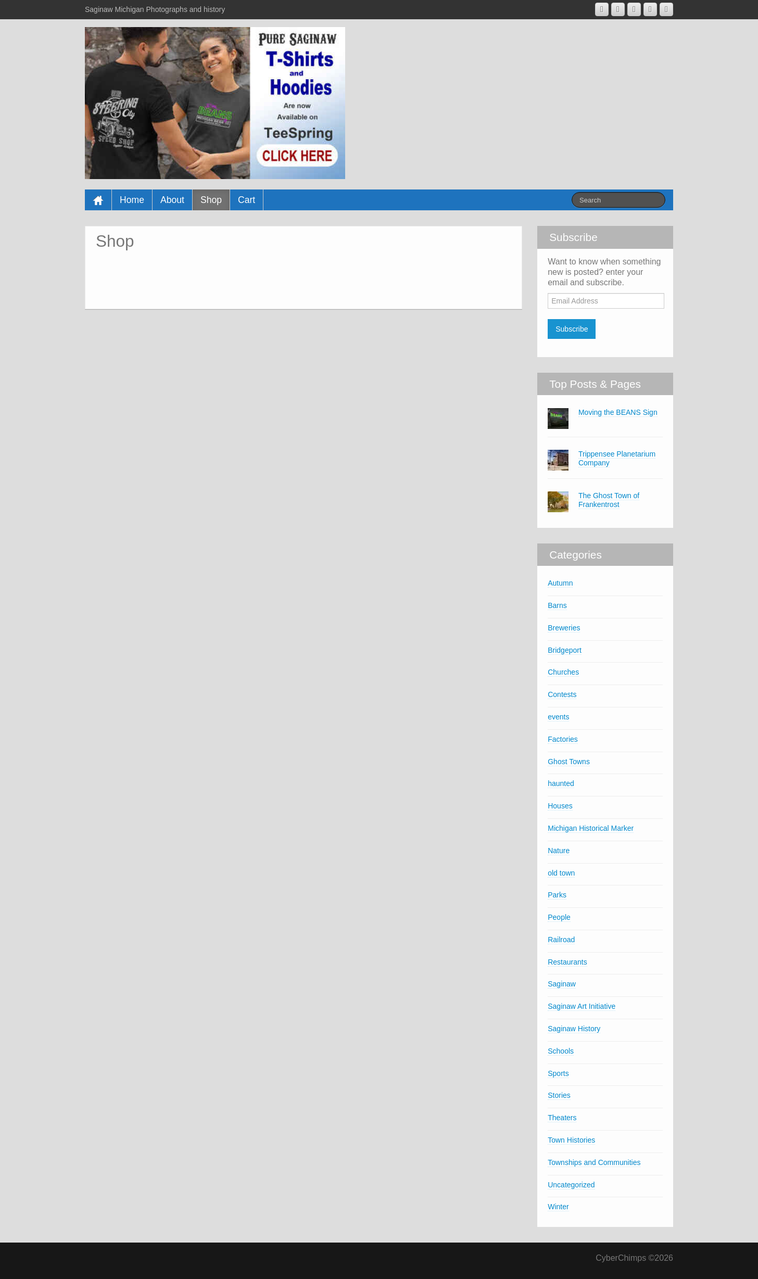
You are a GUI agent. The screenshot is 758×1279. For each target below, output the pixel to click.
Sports (558, 1073)
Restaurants (567, 962)
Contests (562, 694)
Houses (560, 806)
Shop (211, 200)
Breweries (564, 628)
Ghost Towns (569, 761)
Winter (558, 1206)
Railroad (561, 939)
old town (561, 873)
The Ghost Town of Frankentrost (608, 500)
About (172, 200)
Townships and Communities (594, 1162)
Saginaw (562, 984)
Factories (563, 739)
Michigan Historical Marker (591, 828)
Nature (559, 850)
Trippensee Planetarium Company (616, 458)
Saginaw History (574, 1028)
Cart (246, 200)
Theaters (562, 1117)
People (559, 917)
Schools (561, 1051)
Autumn (560, 583)
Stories (559, 1095)
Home (132, 200)
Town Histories (571, 1140)
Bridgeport (565, 650)
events (558, 717)
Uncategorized (571, 1185)
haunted (561, 783)
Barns (557, 605)
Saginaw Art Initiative (581, 1006)
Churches (563, 672)
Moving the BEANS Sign (618, 412)
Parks (557, 895)
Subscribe (571, 329)
